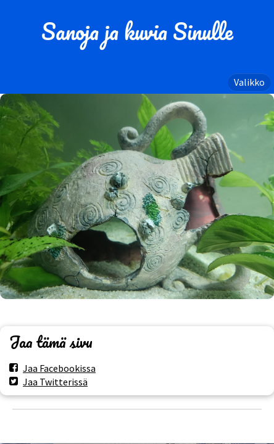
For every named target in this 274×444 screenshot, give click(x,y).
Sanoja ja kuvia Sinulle (137, 31)
